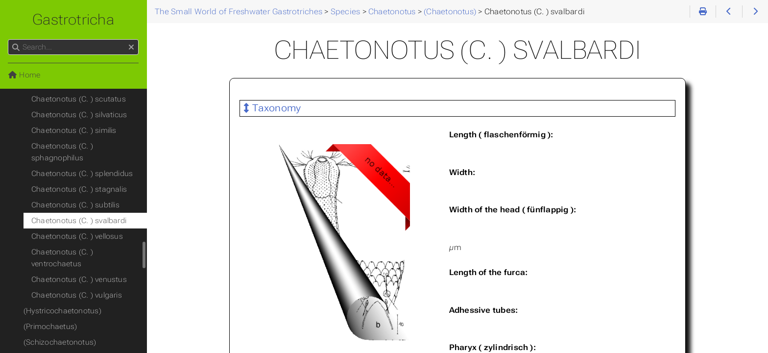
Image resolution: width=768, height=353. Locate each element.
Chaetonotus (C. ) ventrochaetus (62, 258)
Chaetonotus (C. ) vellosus (77, 236)
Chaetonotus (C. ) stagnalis (79, 189)
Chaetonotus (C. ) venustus (79, 279)
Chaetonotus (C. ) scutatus (78, 99)
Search (8, 39)
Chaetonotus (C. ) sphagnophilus (62, 152)
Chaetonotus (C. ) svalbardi (78, 220)
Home (24, 75)
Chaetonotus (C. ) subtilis (75, 205)
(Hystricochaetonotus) (62, 310)
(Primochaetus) (50, 326)
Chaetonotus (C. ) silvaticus (79, 114)
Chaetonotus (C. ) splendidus (82, 173)
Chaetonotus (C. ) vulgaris (76, 295)
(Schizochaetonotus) (60, 342)
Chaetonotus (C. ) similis (74, 130)
